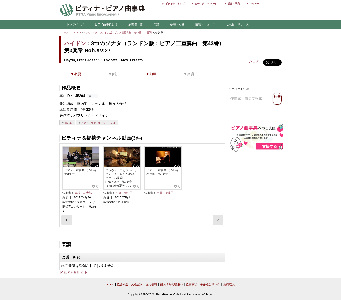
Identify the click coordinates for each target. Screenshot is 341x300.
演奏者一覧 (135, 24)
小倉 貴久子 (124, 193)
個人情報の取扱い (171, 284)
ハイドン (76, 32)
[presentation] (66, 220)
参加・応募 (177, 24)
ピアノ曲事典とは (106, 24)
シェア (254, 61)
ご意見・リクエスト (239, 24)
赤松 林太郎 (83, 193)
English (254, 3)
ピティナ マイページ (206, 3)
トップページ (75, 24)
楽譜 (156, 24)
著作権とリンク (210, 284)
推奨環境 (229, 284)
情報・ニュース (205, 24)
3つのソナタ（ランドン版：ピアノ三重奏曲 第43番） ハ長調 (118, 32)
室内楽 (68, 123)
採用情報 (151, 284)
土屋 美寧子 (165, 193)
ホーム (64, 32)
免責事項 (191, 284)
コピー (92, 95)
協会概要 (122, 284)
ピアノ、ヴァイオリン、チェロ (98, 123)
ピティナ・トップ (175, 3)
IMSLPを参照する (73, 272)
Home (110, 284)
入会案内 (137, 284)
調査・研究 (234, 3)
